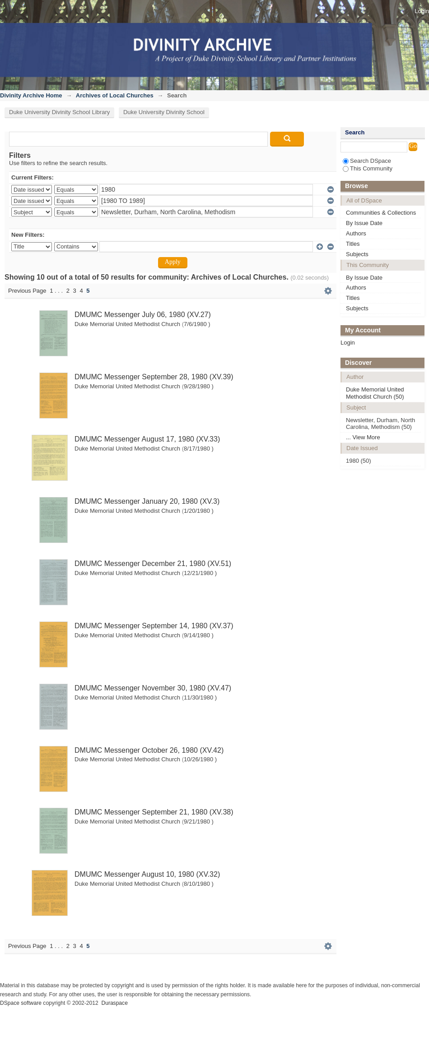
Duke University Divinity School (164, 112)
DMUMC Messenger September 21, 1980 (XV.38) (154, 812)
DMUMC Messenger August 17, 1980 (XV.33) (147, 439)
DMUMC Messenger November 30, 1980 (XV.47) (153, 688)
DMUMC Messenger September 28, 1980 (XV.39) (154, 377)
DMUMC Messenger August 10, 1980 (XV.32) (147, 874)
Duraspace (114, 1003)
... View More (363, 437)
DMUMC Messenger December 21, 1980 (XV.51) (153, 563)
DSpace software (21, 1003)
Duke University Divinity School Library (59, 112)
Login (422, 11)
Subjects (357, 254)
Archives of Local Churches (115, 95)
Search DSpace (367, 160)
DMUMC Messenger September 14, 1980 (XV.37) (154, 626)
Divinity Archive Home (31, 95)
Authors (356, 233)
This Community (367, 168)
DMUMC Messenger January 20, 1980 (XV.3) (147, 501)
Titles (353, 243)
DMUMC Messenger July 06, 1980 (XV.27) (143, 314)
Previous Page (27, 290)
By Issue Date (364, 223)
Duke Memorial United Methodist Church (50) (375, 393)
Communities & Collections (381, 212)
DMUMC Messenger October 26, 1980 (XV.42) (149, 750)
